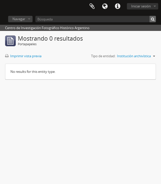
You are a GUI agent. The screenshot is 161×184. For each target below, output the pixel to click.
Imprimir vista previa (23, 56)
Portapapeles (92, 6)
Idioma (104, 6)
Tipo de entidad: (103, 56)
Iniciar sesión (141, 6)
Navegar (18, 19)
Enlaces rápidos (117, 6)
